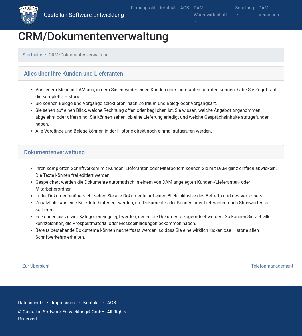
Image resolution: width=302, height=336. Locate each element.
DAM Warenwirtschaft (210, 11)
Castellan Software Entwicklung (84, 14)
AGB (184, 8)
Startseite (32, 55)
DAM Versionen (269, 11)
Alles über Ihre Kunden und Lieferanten (73, 73)
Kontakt (168, 8)
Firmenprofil (143, 8)
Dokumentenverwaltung (54, 152)
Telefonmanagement (272, 266)
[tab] (151, 74)
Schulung (244, 8)
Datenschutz (30, 302)
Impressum (63, 302)
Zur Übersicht (35, 266)
